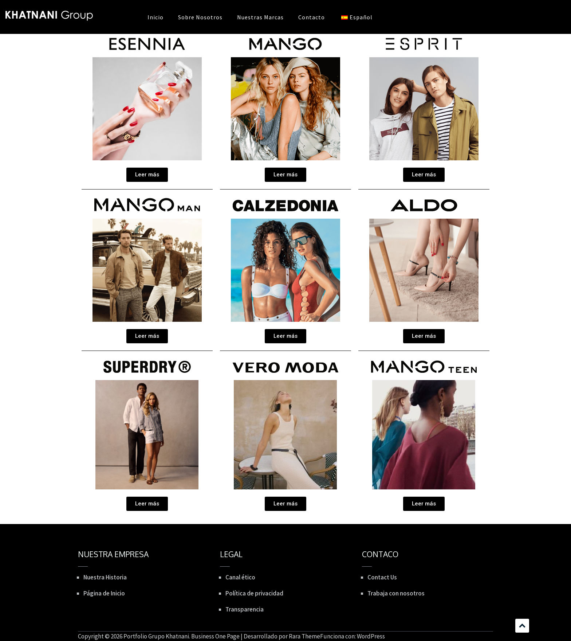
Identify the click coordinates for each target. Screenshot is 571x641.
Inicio (155, 17)
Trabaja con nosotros (396, 593)
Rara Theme (304, 636)
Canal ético (240, 577)
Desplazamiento (522, 626)
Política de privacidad (254, 593)
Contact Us (382, 577)
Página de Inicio (104, 593)
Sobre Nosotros (200, 17)
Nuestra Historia (105, 577)
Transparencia (244, 609)
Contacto (311, 17)
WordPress (371, 636)
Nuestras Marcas (260, 17)
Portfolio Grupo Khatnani (156, 636)
